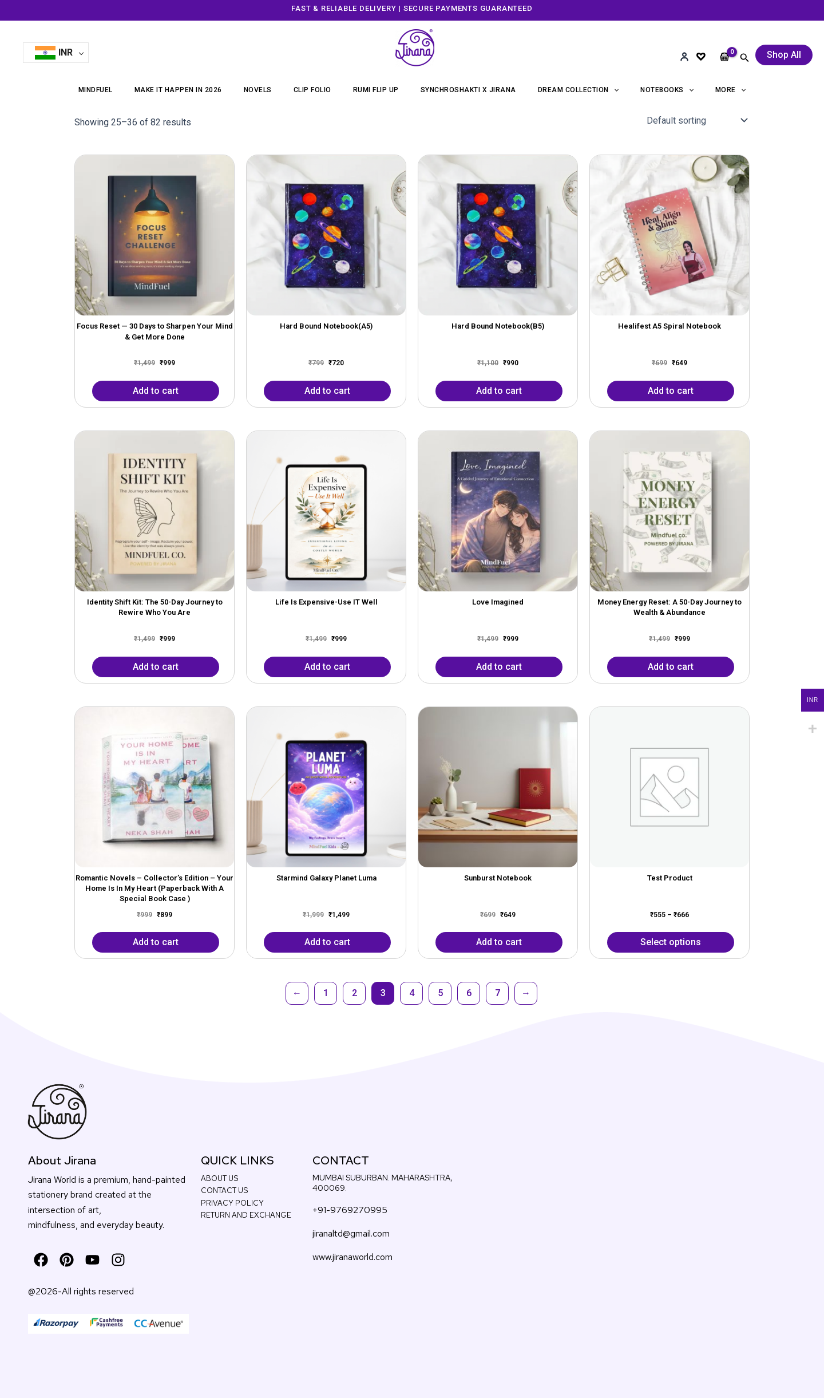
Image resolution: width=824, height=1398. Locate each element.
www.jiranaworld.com (352, 1257)
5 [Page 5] (440, 993)
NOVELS (258, 90)
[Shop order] (696, 120)
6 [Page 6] (469, 993)
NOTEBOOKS (667, 90)
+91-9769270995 (349, 1210)
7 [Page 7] (497, 993)
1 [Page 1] (325, 993)
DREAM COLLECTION (578, 90)
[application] (614, 90)
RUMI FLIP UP (376, 90)
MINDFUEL (95, 90)
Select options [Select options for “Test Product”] (670, 942)
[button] (745, 58)
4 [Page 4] (411, 993)
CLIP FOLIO (312, 90)
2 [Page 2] (354, 993)
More (730, 90)
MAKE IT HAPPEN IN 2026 (178, 90)
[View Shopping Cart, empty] (724, 47)
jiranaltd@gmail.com (351, 1233)
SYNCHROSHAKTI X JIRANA (468, 90)
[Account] (684, 57)
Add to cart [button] (156, 390)
